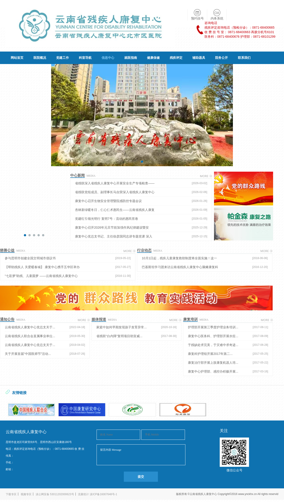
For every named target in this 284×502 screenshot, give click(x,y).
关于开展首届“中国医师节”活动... (45, 353)
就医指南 (130, 57)
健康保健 (153, 57)
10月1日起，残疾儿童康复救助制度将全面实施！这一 (205, 258)
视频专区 (26, 494)
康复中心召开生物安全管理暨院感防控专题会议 (141, 201)
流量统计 (83, 494)
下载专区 (11, 494)
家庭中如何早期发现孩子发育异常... (136, 327)
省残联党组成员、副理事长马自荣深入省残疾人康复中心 (141, 192)
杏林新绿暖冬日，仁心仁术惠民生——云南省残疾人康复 (141, 209)
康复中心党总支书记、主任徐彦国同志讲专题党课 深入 (141, 236)
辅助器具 (198, 57)
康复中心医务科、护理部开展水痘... (228, 336)
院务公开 (221, 57)
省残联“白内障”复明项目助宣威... (136, 336)
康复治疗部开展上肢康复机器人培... (228, 362)
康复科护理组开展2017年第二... (228, 353)
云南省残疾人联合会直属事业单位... (45, 336)
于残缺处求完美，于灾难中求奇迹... (228, 345)
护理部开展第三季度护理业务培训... (228, 327)
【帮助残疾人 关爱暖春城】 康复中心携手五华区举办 (68, 267)
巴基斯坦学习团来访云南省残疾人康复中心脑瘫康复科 (205, 267)
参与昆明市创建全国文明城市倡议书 (68, 258)
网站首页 (17, 57)
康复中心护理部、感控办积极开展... (228, 371)
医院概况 (39, 57)
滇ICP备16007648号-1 (103, 494)
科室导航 (85, 57)
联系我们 (244, 57)
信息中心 (108, 57)
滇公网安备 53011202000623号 (55, 494)
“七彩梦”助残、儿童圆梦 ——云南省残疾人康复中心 (68, 276)
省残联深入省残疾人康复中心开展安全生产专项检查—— (141, 183)
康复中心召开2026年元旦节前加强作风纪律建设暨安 (141, 227)
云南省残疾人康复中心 (204, 494)
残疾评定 (176, 57)
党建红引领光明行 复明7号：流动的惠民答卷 (141, 218)
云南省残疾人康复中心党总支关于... (45, 327)
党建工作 (62, 57)
